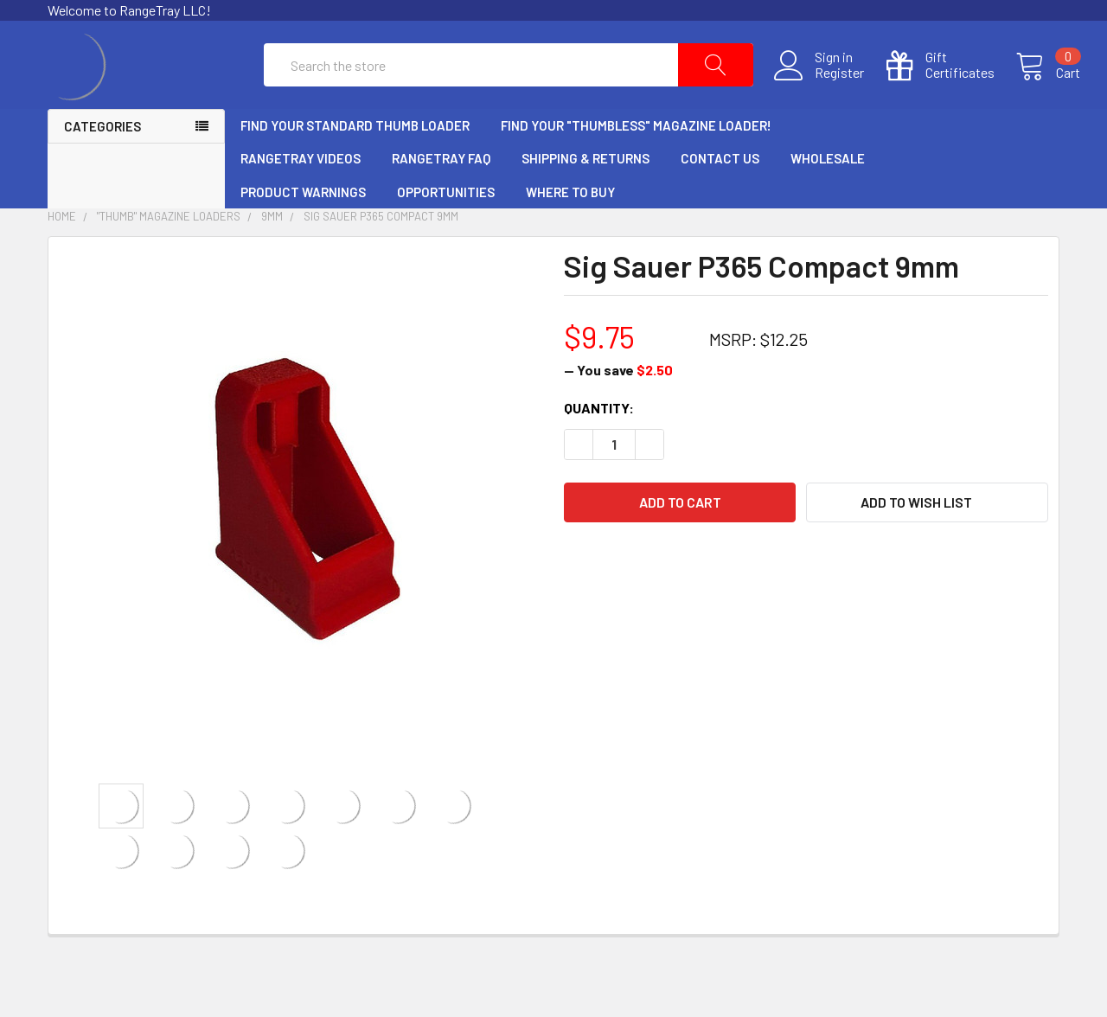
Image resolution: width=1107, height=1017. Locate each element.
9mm (272, 258)
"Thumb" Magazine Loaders (168, 258)
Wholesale (827, 200)
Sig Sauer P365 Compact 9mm (381, 258)
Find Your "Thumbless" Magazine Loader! (636, 166)
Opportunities (446, 232)
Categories (102, 167)
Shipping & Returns (585, 200)
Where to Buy (570, 232)
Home (62, 258)
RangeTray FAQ (441, 200)
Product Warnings (303, 232)
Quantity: (599, 448)
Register (818, 93)
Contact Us (720, 200)
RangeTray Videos (300, 200)
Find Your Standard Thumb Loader (355, 166)
